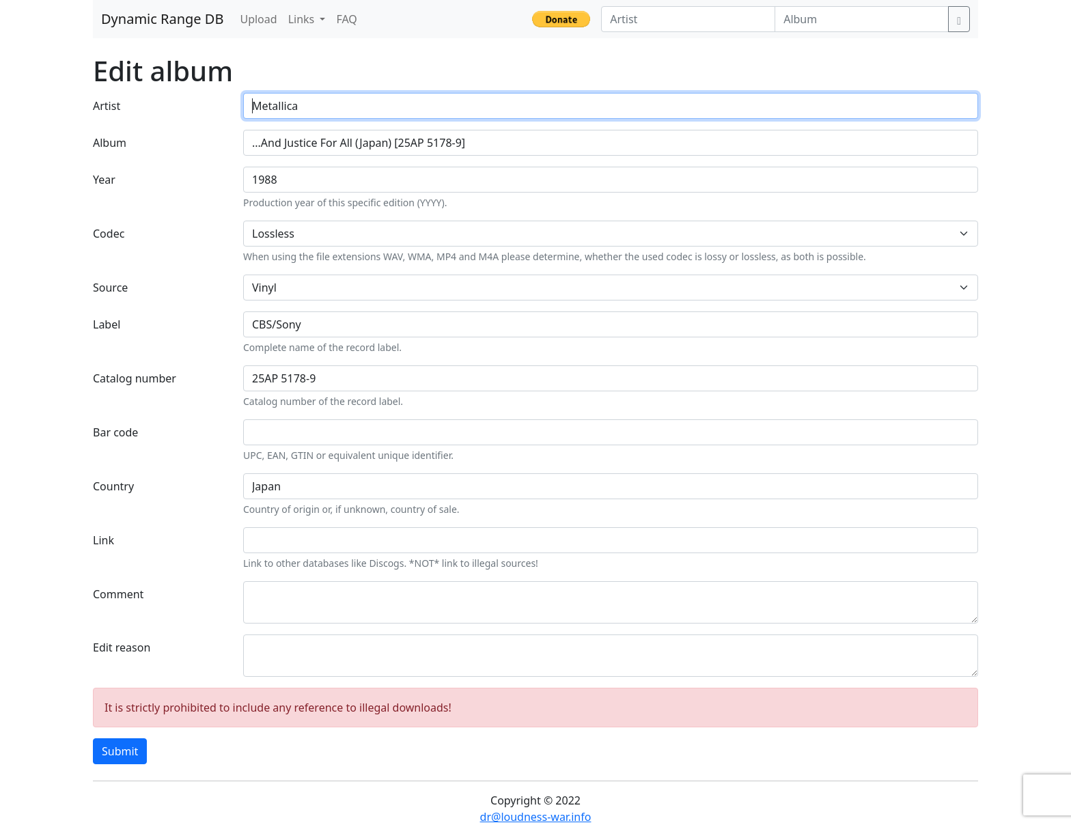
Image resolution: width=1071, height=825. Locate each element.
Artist (106, 105)
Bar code (115, 432)
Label (106, 324)
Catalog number (134, 378)
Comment (118, 594)
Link (103, 540)
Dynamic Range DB (162, 19)
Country (113, 486)
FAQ (346, 19)
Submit (120, 751)
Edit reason (121, 647)
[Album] (862, 19)
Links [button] (303, 19)
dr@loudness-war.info (536, 816)
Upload (258, 19)
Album (109, 142)
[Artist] (688, 19)
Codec (108, 233)
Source (110, 287)
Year (104, 179)
